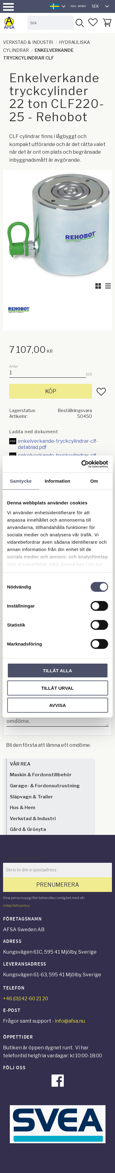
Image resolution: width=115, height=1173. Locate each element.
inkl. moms (78, 6)
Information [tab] (58, 481)
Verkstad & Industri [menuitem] (33, 818)
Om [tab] (94, 481)
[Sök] (79, 22)
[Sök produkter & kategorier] (51, 22)
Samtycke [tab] (21, 481)
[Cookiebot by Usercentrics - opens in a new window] (82, 464)
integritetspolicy (16, 905)
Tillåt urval (57, 687)
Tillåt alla (57, 670)
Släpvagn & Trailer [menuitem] (31, 797)
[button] (8, 7)
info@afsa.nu (70, 1021)
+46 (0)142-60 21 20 (25, 998)
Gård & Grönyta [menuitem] (28, 829)
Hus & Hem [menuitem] (22, 807)
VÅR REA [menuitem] (20, 764)
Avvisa (57, 705)
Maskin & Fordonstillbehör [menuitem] (41, 774)
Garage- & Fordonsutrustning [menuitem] (45, 786)
